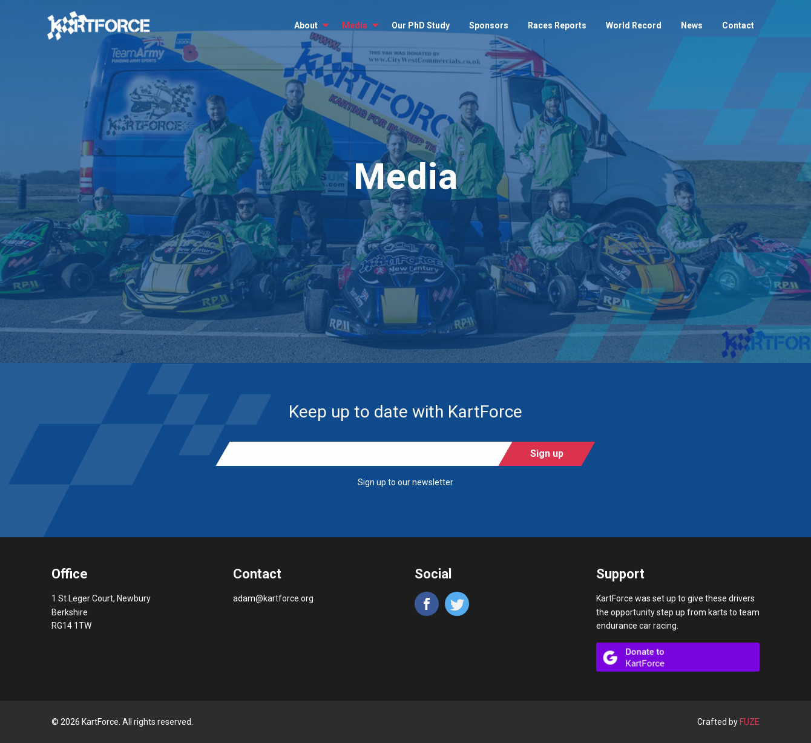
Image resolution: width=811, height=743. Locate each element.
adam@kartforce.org (273, 598)
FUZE (750, 722)
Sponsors (488, 25)
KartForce (98, 26)
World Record (634, 25)
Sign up (546, 453)
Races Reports (557, 25)
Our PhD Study (421, 25)
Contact (738, 25)
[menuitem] (308, 25)
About (306, 25)
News (692, 25)
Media (354, 25)
